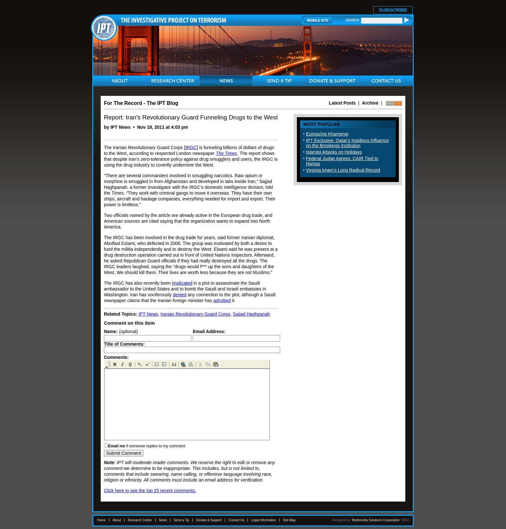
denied (179, 294)
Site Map (289, 520)
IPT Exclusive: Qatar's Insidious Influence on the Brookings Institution (347, 143)
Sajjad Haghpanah (251, 314)
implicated (182, 283)
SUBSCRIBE (393, 10)
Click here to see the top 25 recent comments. (150, 490)
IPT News (148, 314)
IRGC (191, 147)
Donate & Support (209, 520)
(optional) (121, 331)
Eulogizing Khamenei (327, 134)
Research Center (140, 520)
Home (101, 520)
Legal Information (263, 520)
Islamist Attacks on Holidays (334, 152)
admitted (222, 300)
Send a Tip (181, 520)
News (163, 520)
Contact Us (236, 520)
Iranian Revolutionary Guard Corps (195, 314)
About (117, 520)
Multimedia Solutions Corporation (376, 520)
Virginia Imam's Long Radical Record (343, 170)
